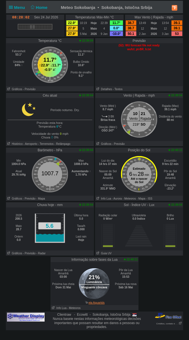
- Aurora (117, 198)
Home (38, 7)
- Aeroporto (30, 143)
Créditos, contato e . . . (169, 323)
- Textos (118, 89)
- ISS (149, 198)
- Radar (40, 253)
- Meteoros (129, 198)
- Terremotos (46, 143)
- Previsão (29, 89)
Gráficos (14, 89)
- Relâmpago (62, 143)
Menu (18, 7)
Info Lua (103, 198)
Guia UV (103, 253)
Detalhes (103, 89)
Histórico (14, 143)
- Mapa (40, 198)
